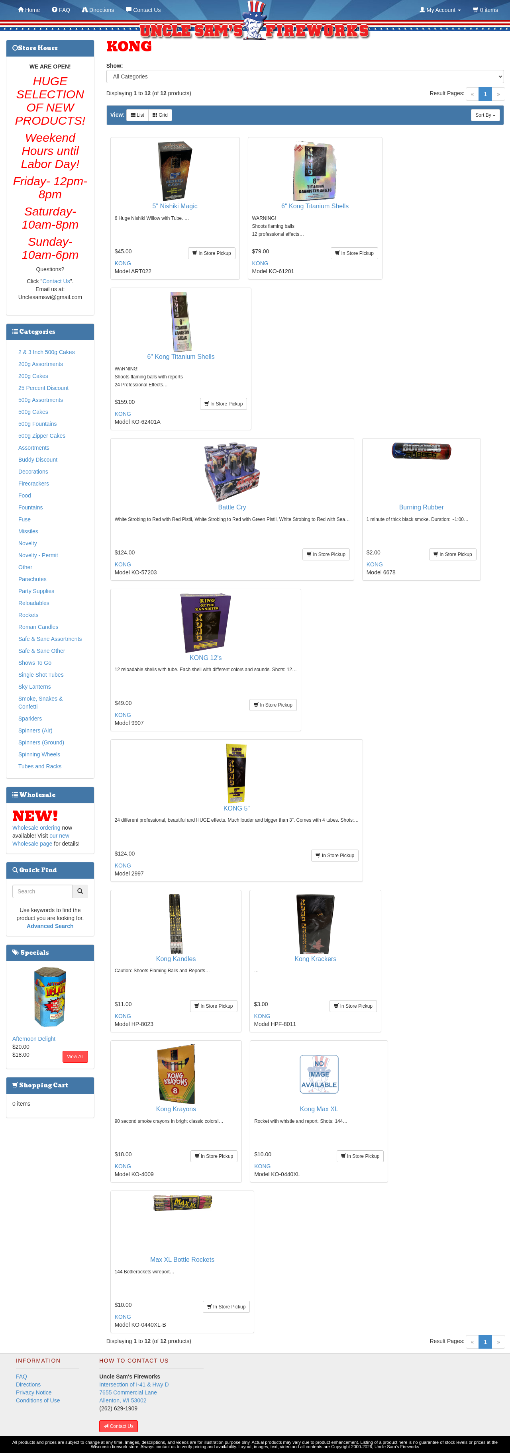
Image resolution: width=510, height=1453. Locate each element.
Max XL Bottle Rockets (182, 1259)
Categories (33, 331)
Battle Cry (232, 507)
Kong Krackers (315, 959)
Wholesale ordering (36, 827)
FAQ (21, 1376)
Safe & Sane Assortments (50, 639)
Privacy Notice (33, 1392)
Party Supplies (36, 591)
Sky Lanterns (34, 686)
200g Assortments (40, 364)
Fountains (30, 507)
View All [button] (75, 1056)
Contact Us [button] (118, 1426)
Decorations (33, 471)
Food (24, 495)
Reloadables (33, 603)
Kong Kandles (176, 959)
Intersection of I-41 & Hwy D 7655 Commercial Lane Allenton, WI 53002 (134, 1392)
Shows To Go (34, 663)
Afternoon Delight (33, 1039)
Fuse (24, 519)
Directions (28, 1384)
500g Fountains (37, 424)
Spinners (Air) (35, 730)
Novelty (27, 543)
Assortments (33, 448)
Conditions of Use (38, 1400)
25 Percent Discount (43, 388)
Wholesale (33, 795)
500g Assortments (40, 400)
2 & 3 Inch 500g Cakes (46, 352)
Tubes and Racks (39, 766)
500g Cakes (33, 412)
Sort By (485, 115)
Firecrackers (33, 483)
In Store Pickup (211, 253)
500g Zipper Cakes (41, 436)
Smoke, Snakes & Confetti (40, 702)
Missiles (28, 531)
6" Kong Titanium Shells (315, 206)
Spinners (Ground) (41, 742)
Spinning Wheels (39, 754)
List (137, 115)
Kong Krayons (176, 1109)
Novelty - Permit (38, 555)
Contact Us (56, 281)
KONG (123, 263)
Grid (160, 115)
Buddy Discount (37, 459)
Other (25, 567)
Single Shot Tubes (41, 675)
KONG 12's (206, 657)
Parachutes (32, 579)
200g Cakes (33, 376)
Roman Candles (38, 627)
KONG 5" (237, 808)
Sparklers (30, 718)
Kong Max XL (319, 1109)
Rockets (28, 615)
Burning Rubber (421, 507)
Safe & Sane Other (41, 651)
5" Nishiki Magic (174, 206)
